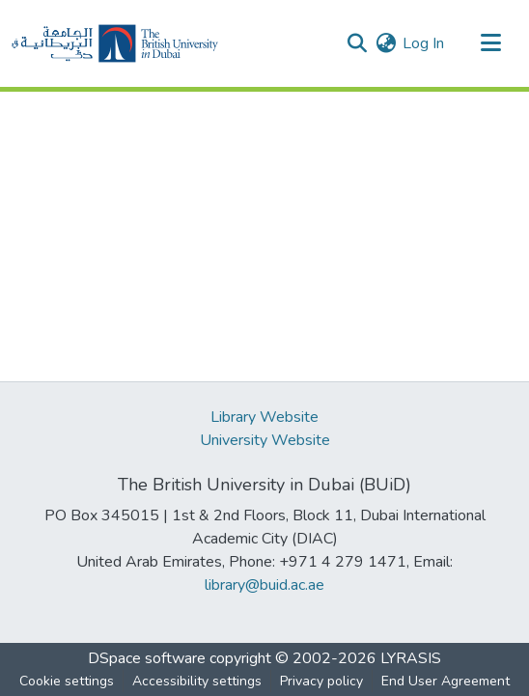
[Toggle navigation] (490, 43)
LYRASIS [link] (410, 658)
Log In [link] (423, 43)
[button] (115, 43)
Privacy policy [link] (321, 681)
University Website (265, 440)
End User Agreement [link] (445, 681)
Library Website (264, 417)
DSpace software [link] (147, 658)
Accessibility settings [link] (197, 681)
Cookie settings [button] (66, 681)
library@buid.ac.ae (264, 585)
